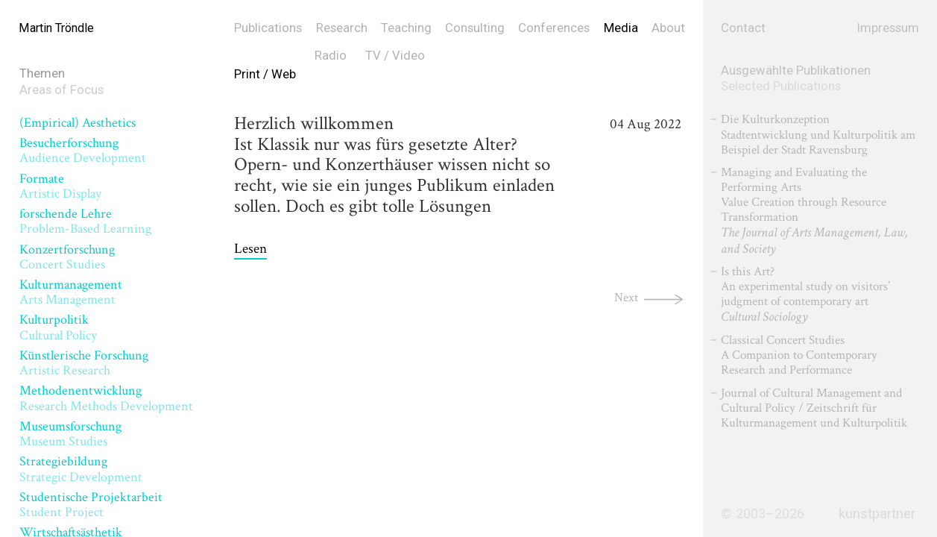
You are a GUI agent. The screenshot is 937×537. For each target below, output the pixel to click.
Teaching (406, 27)
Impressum (888, 27)
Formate (60, 186)
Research (341, 27)
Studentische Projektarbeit (91, 505)
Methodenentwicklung (106, 398)
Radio (331, 55)
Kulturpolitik (58, 327)
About (668, 27)
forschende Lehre (85, 221)
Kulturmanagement (70, 292)
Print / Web (265, 73)
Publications (268, 27)
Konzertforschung (67, 257)
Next (625, 297)
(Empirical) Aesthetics (77, 122)
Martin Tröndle (59, 27)
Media (621, 27)
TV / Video (395, 55)
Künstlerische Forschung (83, 363)
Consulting (475, 27)
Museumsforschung (70, 434)
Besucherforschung (82, 150)
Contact (743, 27)
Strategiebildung (80, 469)
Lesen (250, 249)
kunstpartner (877, 514)
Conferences (554, 27)
